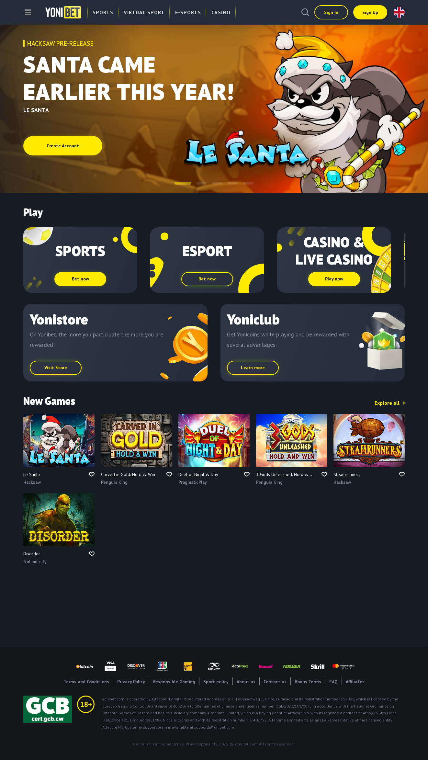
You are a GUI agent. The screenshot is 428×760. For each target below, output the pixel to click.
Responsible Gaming (174, 682)
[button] (183, 183)
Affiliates (355, 682)
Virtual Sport (144, 12)
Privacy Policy (131, 682)
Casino (221, 12)
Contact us (275, 682)
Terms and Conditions (86, 682)
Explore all (387, 403)
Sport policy (216, 682)
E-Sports (188, 12)
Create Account (63, 146)
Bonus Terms (308, 682)
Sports (103, 12)
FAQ (333, 682)
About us (246, 682)
